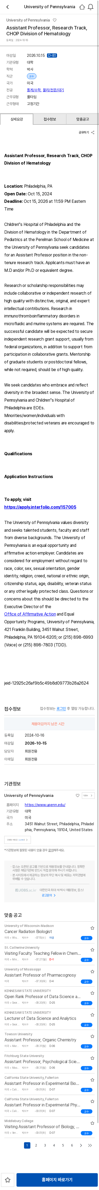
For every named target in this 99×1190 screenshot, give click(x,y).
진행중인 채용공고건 (18, 840)
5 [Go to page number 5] (63, 1145)
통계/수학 (34, 90)
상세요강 (17, 119)
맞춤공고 (82, 119)
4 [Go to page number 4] (54, 1145)
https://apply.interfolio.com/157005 (40, 507)
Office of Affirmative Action (30, 614)
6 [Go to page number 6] (72, 1145)
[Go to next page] (81, 1145)
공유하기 (87, 132)
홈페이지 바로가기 (57, 1179)
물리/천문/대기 (53, 90)
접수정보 (50, 119)
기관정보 (88, 795)
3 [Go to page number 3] (45, 1145)
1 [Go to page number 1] (27, 1145)
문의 (51, 850)
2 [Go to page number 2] (36, 1145)
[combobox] (90, 7)
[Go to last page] (90, 1145)
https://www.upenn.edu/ (45, 805)
